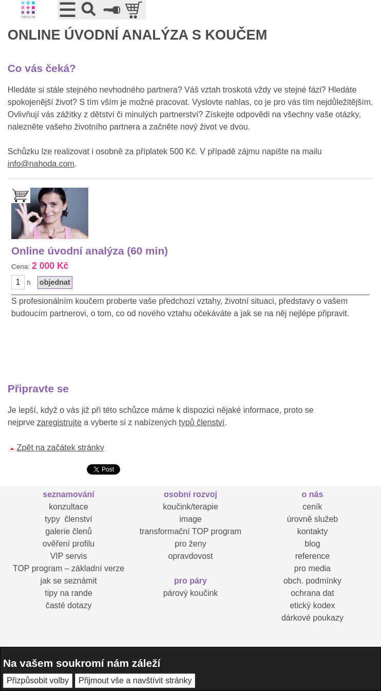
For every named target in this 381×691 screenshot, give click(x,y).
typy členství (68, 519)
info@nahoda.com (41, 163)
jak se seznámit (68, 580)
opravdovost (190, 556)
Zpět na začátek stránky (60, 447)
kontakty (312, 531)
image (190, 519)
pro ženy (190, 543)
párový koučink (190, 593)
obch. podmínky (312, 580)
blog (312, 543)
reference (312, 556)
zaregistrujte (59, 422)
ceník (312, 506)
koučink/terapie (190, 506)
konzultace (68, 506)
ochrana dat (312, 593)
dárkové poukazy (312, 617)
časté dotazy (69, 605)
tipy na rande (68, 593)
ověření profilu (68, 543)
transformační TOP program (190, 531)
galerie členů (68, 531)
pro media (312, 568)
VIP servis (68, 556)
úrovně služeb (312, 519)
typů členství (201, 422)
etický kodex (312, 605)
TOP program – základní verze (68, 568)
